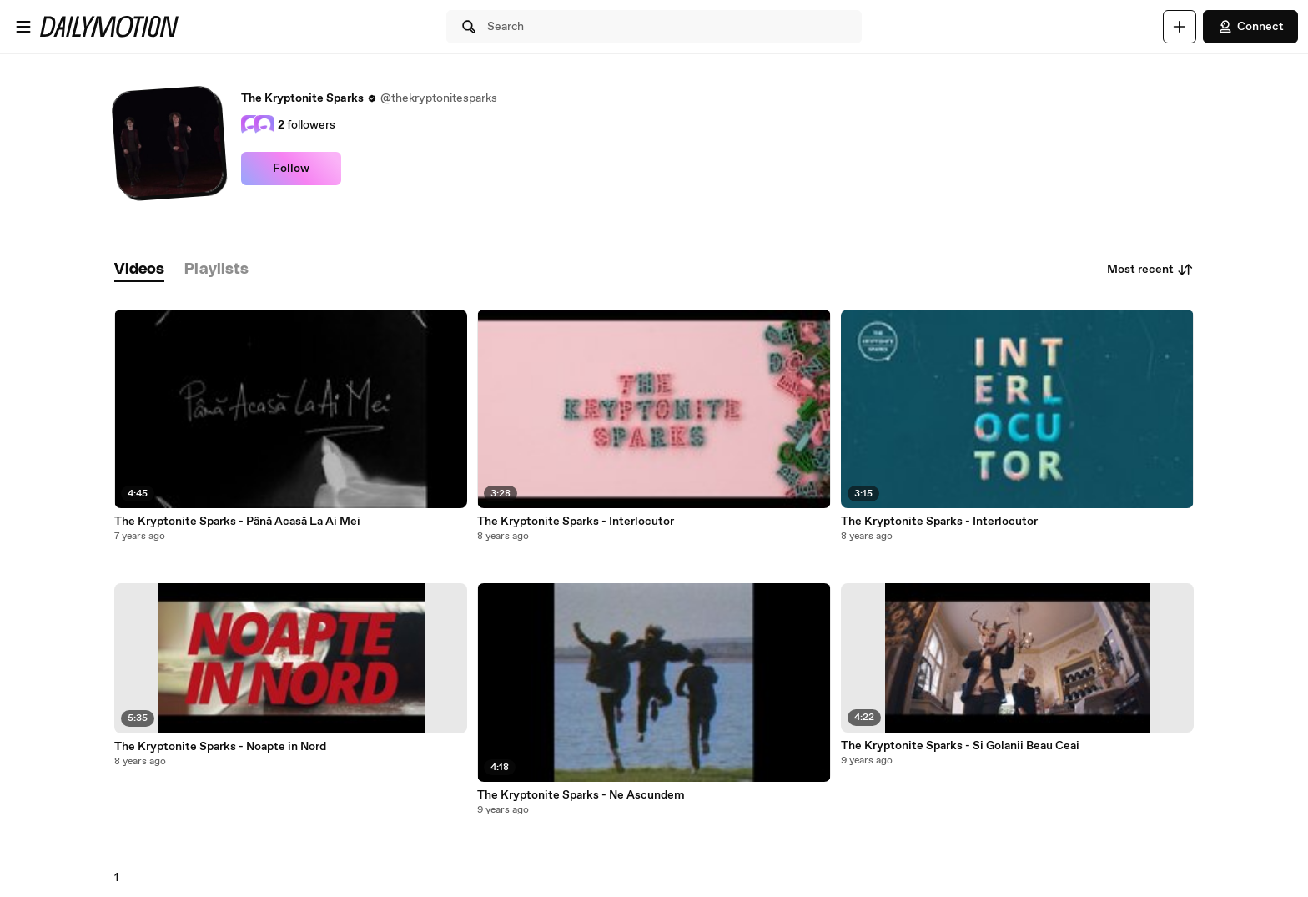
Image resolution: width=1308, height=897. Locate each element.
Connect (1250, 26)
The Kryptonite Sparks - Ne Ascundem (581, 795)
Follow (291, 168)
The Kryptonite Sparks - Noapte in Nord (220, 746)
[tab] (139, 270)
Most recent (1150, 269)
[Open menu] (23, 26)
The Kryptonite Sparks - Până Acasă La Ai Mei (237, 521)
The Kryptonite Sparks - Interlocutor (575, 521)
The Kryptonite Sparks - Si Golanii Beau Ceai (960, 746)
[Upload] (1179, 26)
